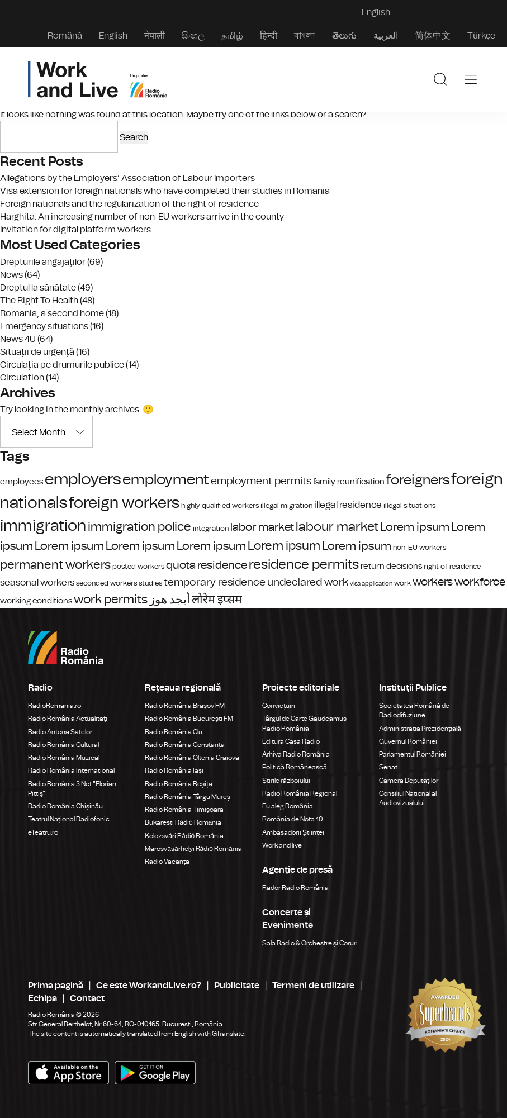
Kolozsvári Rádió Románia (184, 835)
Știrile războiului (286, 780)
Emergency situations (44, 326)
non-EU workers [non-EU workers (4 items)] (419, 547)
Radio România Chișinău (65, 806)
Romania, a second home (52, 313)
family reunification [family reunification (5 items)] (349, 481)
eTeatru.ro (43, 832)
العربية (385, 35)
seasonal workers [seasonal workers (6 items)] (37, 582)
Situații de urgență (37, 352)
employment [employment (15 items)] (165, 479)
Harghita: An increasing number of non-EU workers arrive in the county (142, 216)
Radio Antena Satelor (60, 731)
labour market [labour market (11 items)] (337, 526)
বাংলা (304, 35)
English (113, 35)
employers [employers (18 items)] (83, 479)
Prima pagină (55, 985)
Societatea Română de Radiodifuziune (414, 710)
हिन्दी (268, 35)
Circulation (22, 377)
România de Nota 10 (292, 819)
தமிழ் (232, 35)
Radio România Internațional (71, 770)
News (11, 274)
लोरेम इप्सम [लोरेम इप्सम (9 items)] (217, 599)
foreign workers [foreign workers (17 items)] (124, 503)
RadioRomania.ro (54, 705)
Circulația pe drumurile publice (62, 364)
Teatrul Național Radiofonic (69, 819)
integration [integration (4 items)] (211, 528)
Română (65, 35)
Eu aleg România (287, 806)
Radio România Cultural (63, 744)
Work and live (282, 845)
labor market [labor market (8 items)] (262, 527)
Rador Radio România (295, 887)
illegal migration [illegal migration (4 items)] (286, 505)
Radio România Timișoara (184, 809)
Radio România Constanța (185, 744)
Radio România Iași (174, 770)
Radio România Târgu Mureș (187, 796)
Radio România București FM (189, 718)
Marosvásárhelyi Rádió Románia (193, 848)
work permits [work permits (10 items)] (111, 599)
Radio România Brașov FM (185, 705)
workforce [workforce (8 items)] (479, 582)
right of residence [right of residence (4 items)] (452, 566)
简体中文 (433, 35)
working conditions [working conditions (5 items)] (36, 600)
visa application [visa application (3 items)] (371, 583)
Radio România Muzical (63, 757)
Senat (388, 767)
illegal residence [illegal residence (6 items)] (348, 504)
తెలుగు (344, 35)
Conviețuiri (278, 705)
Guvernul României (408, 741)
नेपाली (154, 35)
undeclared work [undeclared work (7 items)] (307, 582)
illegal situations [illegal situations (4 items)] (409, 505)
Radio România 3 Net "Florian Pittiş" (72, 788)
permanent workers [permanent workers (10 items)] (55, 564)
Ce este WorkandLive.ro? (148, 985)
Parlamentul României (412, 754)
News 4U (18, 339)
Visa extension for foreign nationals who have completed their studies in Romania (165, 191)
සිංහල (193, 35)
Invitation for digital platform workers (75, 229)
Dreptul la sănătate (38, 287)
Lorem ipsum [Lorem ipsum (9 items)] (414, 527)
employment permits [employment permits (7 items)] (261, 481)
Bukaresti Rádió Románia (183, 822)
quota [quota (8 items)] (181, 565)
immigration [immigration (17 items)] (43, 526)
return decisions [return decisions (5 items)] (391, 566)
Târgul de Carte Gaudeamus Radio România (304, 723)
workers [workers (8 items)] (433, 582)
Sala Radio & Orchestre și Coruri (310, 943)
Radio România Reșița (178, 783)
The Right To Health (39, 300)
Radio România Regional (299, 793)
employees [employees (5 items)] (21, 481)
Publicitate (236, 985)
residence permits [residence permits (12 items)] (304, 564)
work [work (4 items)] (402, 583)
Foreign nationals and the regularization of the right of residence (129, 204)
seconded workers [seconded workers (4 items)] (106, 583)
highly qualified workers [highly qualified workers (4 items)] (220, 505)
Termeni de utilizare (313, 985)
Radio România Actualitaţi (67, 718)
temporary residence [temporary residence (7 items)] (215, 582)
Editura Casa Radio (291, 741)
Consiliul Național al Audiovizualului (408, 798)
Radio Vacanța (167, 861)
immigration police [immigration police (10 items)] (139, 526)
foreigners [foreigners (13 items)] (417, 479)
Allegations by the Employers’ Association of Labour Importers (127, 178)
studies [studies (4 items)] (150, 583)
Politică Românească (294, 767)
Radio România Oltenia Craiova (192, 757)
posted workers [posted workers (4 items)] (138, 566)
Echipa (42, 998)
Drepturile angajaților (43, 262)
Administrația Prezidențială (420, 728)
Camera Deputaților (408, 780)
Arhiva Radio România (296, 754)
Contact (87, 998)
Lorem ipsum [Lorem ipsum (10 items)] (284, 545)
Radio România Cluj (174, 731)
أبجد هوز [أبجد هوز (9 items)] (169, 599)
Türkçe (481, 35)
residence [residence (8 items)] (222, 565)
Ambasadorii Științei (293, 832)
